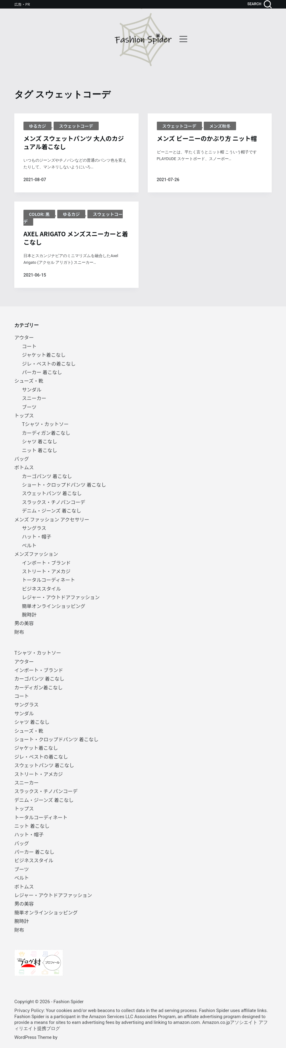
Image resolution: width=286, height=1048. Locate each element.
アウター (24, 337)
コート (29, 346)
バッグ (21, 458)
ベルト (29, 545)
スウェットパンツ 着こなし (52, 493)
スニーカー (34, 398)
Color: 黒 (39, 214)
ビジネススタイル (41, 588)
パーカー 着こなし (42, 372)
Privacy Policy (29, 1010)
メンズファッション (36, 553)
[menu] (183, 39)
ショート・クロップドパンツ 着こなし (64, 484)
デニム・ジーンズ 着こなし (51, 510)
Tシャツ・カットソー (45, 423)
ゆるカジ (37, 126)
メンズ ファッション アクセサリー (51, 519)
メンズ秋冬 (220, 126)
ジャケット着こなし (43, 354)
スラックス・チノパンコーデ (53, 502)
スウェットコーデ (76, 126)
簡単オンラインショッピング (53, 606)
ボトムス (24, 467)
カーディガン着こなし (46, 432)
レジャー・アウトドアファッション (61, 597)
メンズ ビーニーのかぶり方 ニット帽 (207, 138)
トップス (24, 415)
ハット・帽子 (36, 536)
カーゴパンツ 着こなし (47, 476)
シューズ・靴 (28, 380)
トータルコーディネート (48, 579)
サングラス (34, 527)
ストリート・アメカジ (46, 571)
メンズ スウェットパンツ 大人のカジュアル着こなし (73, 142)
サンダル (31, 389)
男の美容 (24, 623)
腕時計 (29, 614)
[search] (259, 4)
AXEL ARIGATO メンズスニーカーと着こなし (75, 237)
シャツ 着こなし (39, 441)
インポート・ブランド (46, 562)
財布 (19, 631)
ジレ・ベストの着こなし (49, 363)
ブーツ (29, 406)
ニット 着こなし (39, 450)
